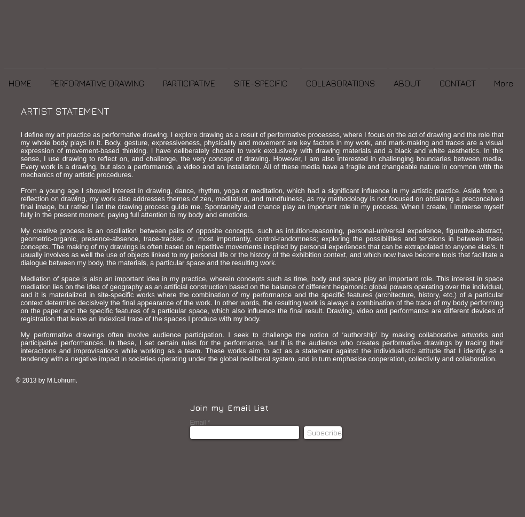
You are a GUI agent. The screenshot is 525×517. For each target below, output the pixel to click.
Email (198, 422)
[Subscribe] (323, 432)
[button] (101, 78)
